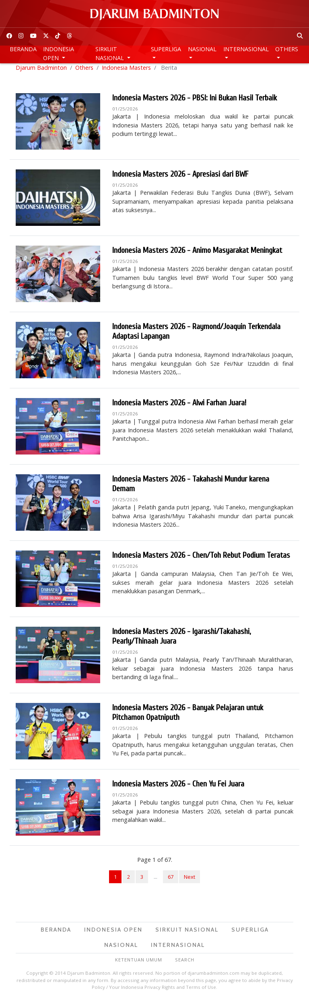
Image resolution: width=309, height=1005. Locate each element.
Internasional (246, 49)
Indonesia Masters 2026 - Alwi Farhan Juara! (179, 407)
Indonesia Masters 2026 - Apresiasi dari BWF (180, 178)
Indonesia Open (58, 53)
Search (184, 964)
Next (189, 881)
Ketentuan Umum (138, 964)
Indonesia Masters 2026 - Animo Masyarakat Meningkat (197, 255)
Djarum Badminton (41, 72)
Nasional (202, 49)
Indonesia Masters (126, 72)
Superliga (166, 49)
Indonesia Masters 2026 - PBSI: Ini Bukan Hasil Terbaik (194, 102)
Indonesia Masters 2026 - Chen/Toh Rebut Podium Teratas (201, 560)
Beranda (23, 49)
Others (286, 49)
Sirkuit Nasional (110, 53)
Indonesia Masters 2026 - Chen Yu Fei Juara (178, 788)
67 (170, 881)
